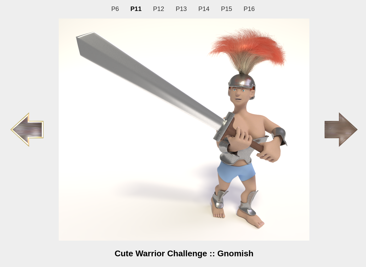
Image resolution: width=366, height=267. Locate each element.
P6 (115, 8)
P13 (181, 8)
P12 (158, 8)
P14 (204, 8)
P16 (249, 8)
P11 (136, 8)
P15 (226, 8)
